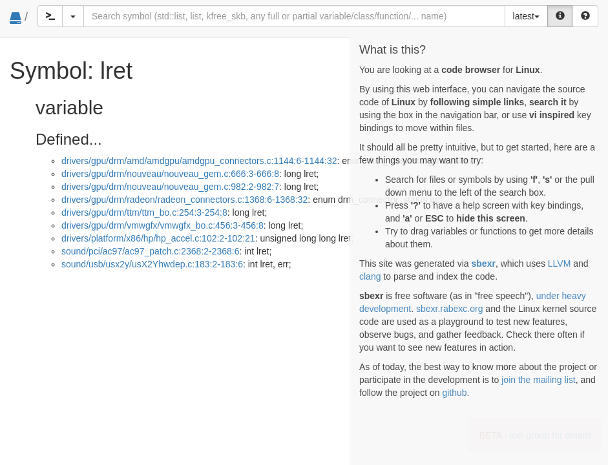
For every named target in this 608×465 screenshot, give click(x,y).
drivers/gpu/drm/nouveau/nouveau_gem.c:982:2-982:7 (170, 186)
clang (370, 276)
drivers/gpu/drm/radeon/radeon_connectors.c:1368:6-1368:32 (184, 199)
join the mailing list (538, 380)
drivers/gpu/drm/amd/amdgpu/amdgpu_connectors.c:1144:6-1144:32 (199, 161)
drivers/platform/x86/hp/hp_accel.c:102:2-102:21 (158, 238)
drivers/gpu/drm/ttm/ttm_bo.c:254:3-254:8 (144, 212)
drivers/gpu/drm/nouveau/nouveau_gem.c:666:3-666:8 (170, 174)
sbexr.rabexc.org (449, 309)
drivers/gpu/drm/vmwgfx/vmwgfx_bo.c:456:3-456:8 (162, 225)
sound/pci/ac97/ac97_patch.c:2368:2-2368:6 (150, 251)
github (454, 393)
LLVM (559, 263)
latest (526, 16)
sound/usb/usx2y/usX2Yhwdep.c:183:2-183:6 (152, 264)
